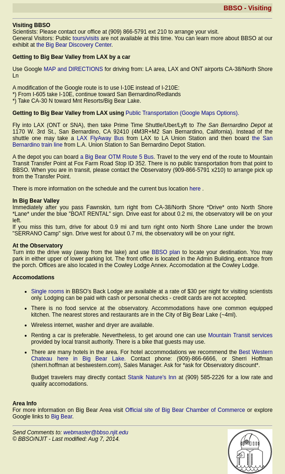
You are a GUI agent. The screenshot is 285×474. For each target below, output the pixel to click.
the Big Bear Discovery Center (73, 45)
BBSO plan (166, 252)
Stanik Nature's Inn (152, 377)
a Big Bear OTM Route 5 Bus (116, 157)
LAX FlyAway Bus (100, 138)
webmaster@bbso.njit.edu (95, 432)
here (195, 188)
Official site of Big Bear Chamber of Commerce (186, 410)
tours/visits (86, 38)
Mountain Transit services (240, 335)
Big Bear (61, 416)
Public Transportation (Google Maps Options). (182, 113)
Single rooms (47, 291)
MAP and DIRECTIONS (73, 69)
